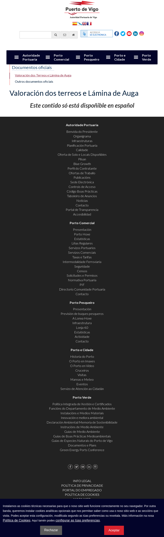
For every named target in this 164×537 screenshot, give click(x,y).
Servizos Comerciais (82, 252)
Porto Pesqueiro (91, 57)
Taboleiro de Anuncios (82, 196)
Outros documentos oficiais (34, 81)
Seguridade (82, 266)
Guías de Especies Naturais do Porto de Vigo (82, 440)
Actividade (82, 336)
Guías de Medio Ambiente (82, 431)
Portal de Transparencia (82, 209)
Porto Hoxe (82, 234)
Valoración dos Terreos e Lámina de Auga (43, 75)
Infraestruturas (82, 141)
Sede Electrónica (82, 182)
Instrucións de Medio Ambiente (82, 427)
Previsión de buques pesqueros (82, 313)
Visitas (82, 375)
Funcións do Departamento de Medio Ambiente (82, 408)
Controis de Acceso (82, 187)
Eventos (82, 384)
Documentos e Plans (82, 445)
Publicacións (82, 177)
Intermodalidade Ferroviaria (82, 262)
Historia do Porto (82, 356)
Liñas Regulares (82, 243)
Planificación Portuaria (82, 145)
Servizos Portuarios (82, 248)
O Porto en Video (82, 366)
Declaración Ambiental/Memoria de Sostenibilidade (82, 422)
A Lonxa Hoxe (82, 318)
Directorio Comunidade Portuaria (82, 289)
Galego (79, 23)
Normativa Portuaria (82, 280)
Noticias (82, 200)
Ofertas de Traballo (82, 173)
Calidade (82, 150)
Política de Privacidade (82, 485)
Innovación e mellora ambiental (82, 417)
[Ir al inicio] (73, 34)
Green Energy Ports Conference (82, 450)
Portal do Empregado (82, 490)
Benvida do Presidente (82, 131)
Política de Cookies (82, 494)
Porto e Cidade (120, 57)
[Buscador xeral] (40, 34)
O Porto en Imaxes (82, 361)
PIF (82, 285)
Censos (82, 271)
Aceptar (113, 530)
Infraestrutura (82, 323)
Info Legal (82, 481)
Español (74, 23)
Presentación (82, 229)
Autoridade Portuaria (31, 57)
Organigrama (82, 136)
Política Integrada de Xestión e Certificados (82, 404)
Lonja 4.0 (82, 327)
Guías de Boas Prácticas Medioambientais (82, 436)
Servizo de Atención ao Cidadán (82, 389)
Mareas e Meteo (82, 379)
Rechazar (51, 530)
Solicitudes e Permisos (82, 275)
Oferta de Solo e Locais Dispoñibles (82, 154)
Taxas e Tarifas (82, 257)
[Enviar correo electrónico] (64, 34)
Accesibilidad (82, 214)
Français (89, 23)
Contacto (82, 205)
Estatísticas (82, 239)
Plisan (82, 159)
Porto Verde (146, 57)
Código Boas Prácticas (82, 191)
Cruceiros (82, 370)
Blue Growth (82, 164)
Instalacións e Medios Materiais (82, 413)
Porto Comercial (61, 57)
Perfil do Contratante (82, 168)
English (84, 23)
